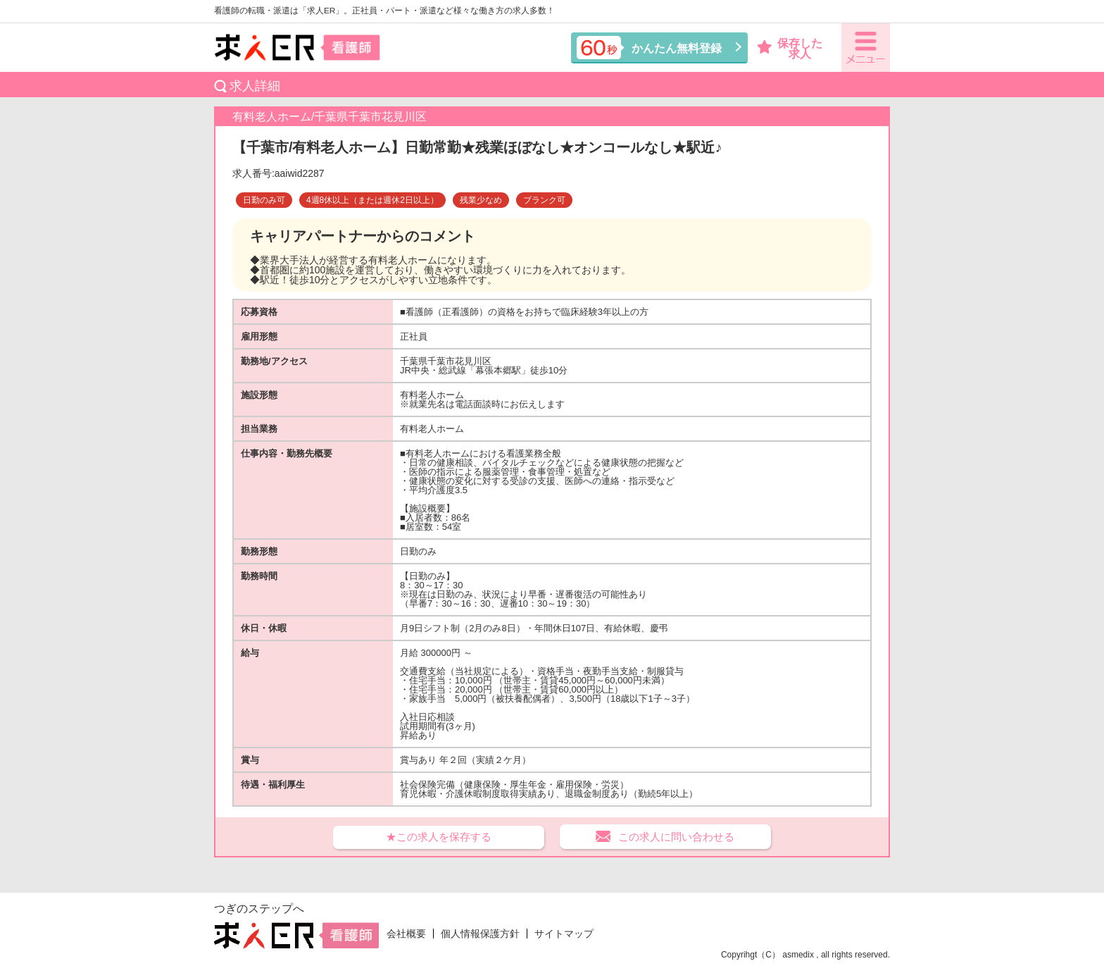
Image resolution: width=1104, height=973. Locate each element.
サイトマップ (564, 933)
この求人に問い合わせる (676, 837)
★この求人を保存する (438, 837)
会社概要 (406, 933)
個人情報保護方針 (480, 933)
